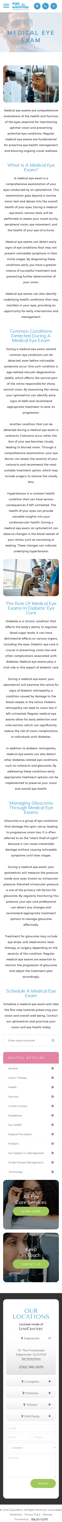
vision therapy (17, 1077)
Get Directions (31, 1358)
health (12, 1087)
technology (15, 1171)
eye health (15, 1124)
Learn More (31, 1211)
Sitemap (47, 1514)
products (13, 1143)
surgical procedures (20, 1134)
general (13, 1068)
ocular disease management (25, 1162)
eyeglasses (15, 1115)
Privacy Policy (32, 1514)
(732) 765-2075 (31, 1367)
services (13, 1096)
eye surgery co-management (26, 1153)
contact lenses (17, 1106)
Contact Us (31, 1264)
